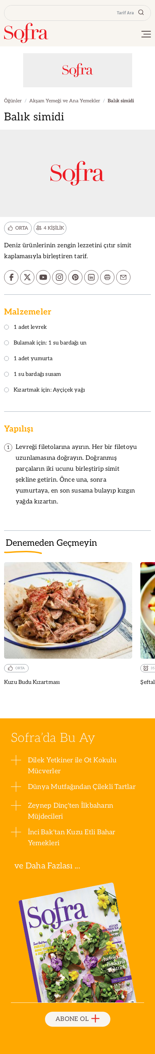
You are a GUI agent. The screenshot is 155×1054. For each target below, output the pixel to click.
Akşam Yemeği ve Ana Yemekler (64, 101)
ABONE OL (77, 1019)
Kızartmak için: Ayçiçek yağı (44, 390)
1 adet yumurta (28, 359)
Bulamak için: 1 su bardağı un (45, 343)
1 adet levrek (25, 328)
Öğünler (13, 101)
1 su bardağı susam (32, 375)
